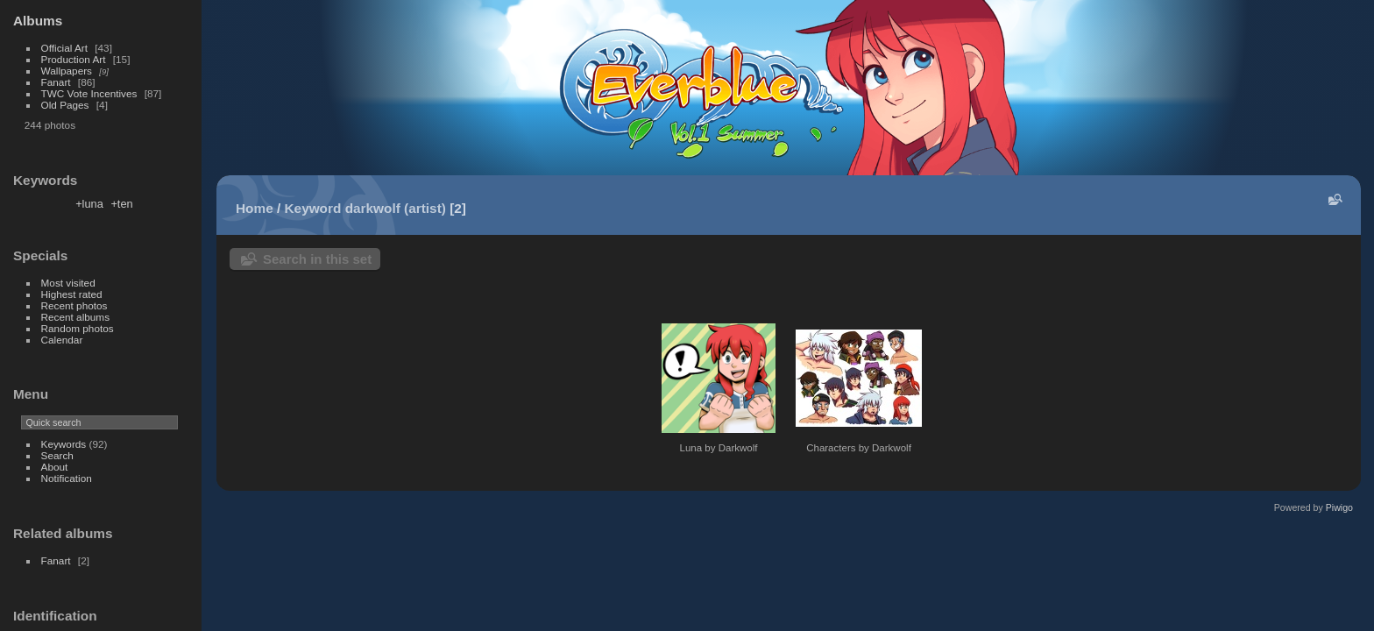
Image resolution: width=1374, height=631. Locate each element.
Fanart (56, 82)
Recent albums (75, 317)
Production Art (73, 59)
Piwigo (1339, 507)
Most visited (68, 282)
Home (254, 208)
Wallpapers (66, 70)
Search (57, 455)
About (54, 466)
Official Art (64, 47)
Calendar (62, 339)
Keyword (313, 208)
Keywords (64, 444)
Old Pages (65, 104)
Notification (66, 478)
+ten (121, 203)
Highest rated (72, 294)
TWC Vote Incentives (89, 93)
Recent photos (74, 305)
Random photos (77, 328)
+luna (89, 203)
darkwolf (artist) (395, 208)
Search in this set (317, 259)
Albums (37, 20)
